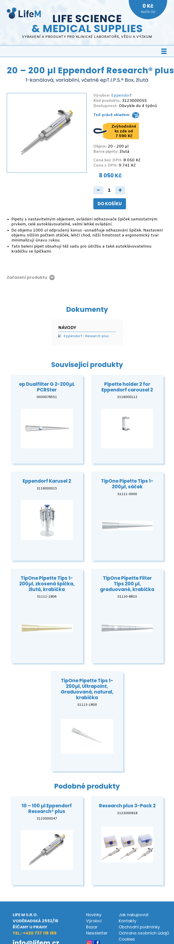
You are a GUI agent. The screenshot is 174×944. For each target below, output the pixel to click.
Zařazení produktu (27, 277)
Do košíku (110, 204)
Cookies (127, 939)
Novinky (94, 915)
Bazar (92, 927)
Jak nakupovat (134, 915)
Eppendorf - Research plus (86, 336)
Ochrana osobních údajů (144, 933)
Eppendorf (121, 95)
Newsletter (97, 933)
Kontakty (127, 921)
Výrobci (94, 921)
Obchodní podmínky (139, 927)
